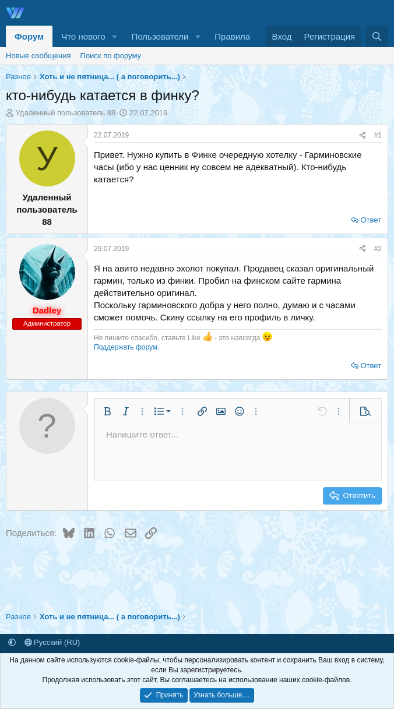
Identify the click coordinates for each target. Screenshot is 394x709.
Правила (232, 36)
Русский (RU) (52, 642)
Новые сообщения (38, 55)
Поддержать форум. (126, 347)
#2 (378, 249)
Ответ (370, 220)
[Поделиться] (362, 135)
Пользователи (160, 36)
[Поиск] (376, 36)
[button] (115, 36)
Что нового (83, 36)
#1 (378, 135)
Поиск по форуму (110, 55)
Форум (29, 36)
